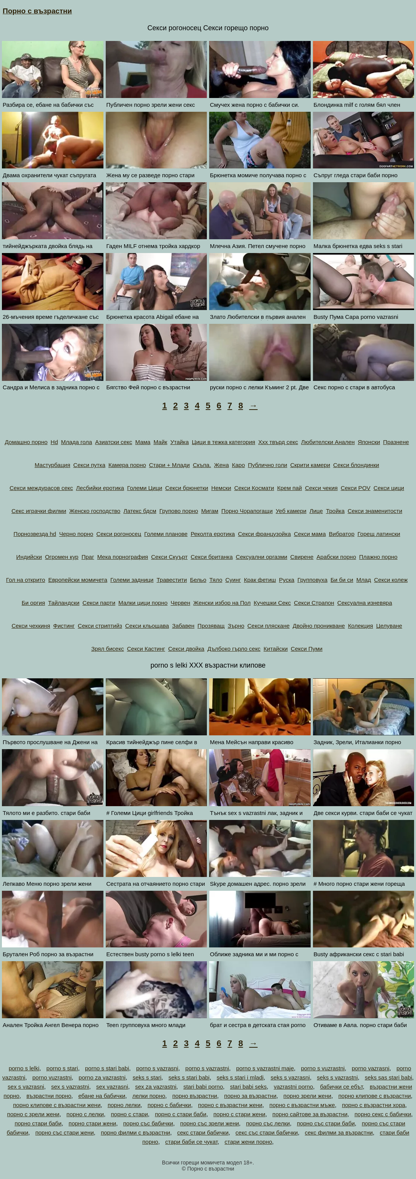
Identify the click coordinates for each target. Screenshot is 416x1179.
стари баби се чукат (191, 1141)
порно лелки (124, 1105)
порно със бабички (148, 1123)
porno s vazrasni (157, 1068)
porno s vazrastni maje (265, 1068)
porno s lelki (24, 1068)
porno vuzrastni (52, 1077)
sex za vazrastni (156, 1086)
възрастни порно (48, 1095)
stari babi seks (248, 1086)
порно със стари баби (326, 1123)
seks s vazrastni (337, 1077)
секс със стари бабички (267, 1132)
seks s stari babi (189, 1077)
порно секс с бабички (382, 1114)
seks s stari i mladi (240, 1077)
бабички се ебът (341, 1086)
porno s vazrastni (207, 1068)
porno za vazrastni (102, 1077)
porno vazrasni (370, 1068)
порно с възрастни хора (373, 1105)
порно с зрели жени (33, 1114)
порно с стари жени (239, 1114)
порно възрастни (194, 1095)
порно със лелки (268, 1123)
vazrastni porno (293, 1086)
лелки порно (148, 1095)
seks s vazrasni (290, 1077)
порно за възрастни (250, 1095)
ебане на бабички (101, 1095)
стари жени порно (248, 1141)
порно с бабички (169, 1105)
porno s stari (62, 1068)
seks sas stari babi (388, 1077)
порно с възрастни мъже (302, 1105)
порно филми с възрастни (135, 1132)
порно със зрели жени (209, 1123)
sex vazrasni (112, 1086)
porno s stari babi (107, 1068)
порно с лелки (85, 1114)
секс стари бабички (203, 1132)
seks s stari (147, 1077)
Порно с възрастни (37, 11)
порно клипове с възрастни (374, 1095)
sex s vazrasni (26, 1086)
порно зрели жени (307, 1095)
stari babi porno (203, 1086)
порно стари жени (92, 1123)
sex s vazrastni (70, 1086)
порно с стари (129, 1114)
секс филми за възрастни (339, 1132)
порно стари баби (38, 1123)
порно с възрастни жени (230, 1105)
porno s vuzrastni (323, 1068)
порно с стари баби (180, 1114)
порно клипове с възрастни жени (57, 1105)
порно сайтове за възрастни (309, 1114)
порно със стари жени (64, 1132)
